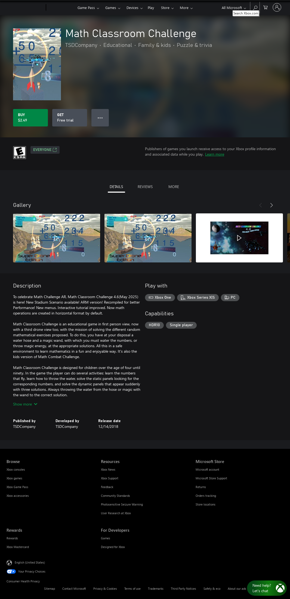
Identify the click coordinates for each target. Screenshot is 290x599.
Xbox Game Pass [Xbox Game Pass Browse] (17, 487)
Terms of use (132, 588)
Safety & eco (211, 588)
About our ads (237, 588)
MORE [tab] (173, 186)
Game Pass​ (86, 7)
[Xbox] (61, 7)
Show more (25, 404)
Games (110, 7)
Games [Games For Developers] (105, 538)
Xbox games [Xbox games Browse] (14, 478)
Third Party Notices (183, 588)
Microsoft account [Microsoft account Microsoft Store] (207, 469)
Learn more (214, 154)
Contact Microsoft (74, 588)
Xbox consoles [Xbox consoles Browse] (16, 469)
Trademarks (155, 588)
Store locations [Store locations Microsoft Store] (205, 504)
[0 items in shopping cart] (265, 7)
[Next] (271, 205)
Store (165, 7)
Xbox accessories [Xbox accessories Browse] (18, 495)
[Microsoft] (25, 7)
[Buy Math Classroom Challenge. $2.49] (30, 117)
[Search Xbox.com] (255, 7)
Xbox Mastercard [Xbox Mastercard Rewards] (18, 547)
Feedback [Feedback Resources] (107, 487)
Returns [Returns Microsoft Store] (201, 487)
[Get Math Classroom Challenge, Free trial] (69, 117)
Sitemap (49, 588)
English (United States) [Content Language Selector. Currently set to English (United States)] (30, 562)
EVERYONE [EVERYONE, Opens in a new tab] (45, 150)
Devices (132, 7)
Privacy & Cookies (105, 588)
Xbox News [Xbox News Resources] (108, 469)
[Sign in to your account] (276, 7)
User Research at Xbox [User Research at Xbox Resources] (116, 513)
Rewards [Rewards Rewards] (12, 538)
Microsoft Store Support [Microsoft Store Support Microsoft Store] (211, 478)
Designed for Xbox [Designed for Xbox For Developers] (113, 547)
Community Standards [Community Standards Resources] (115, 495)
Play (151, 7)
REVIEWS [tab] (145, 186)
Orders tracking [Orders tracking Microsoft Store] (206, 495)
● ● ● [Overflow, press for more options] (100, 117)
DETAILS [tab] (116, 186)
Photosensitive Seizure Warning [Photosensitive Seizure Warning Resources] (122, 504)
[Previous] (260, 205)
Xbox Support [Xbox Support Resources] (109, 478)
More (184, 7)
